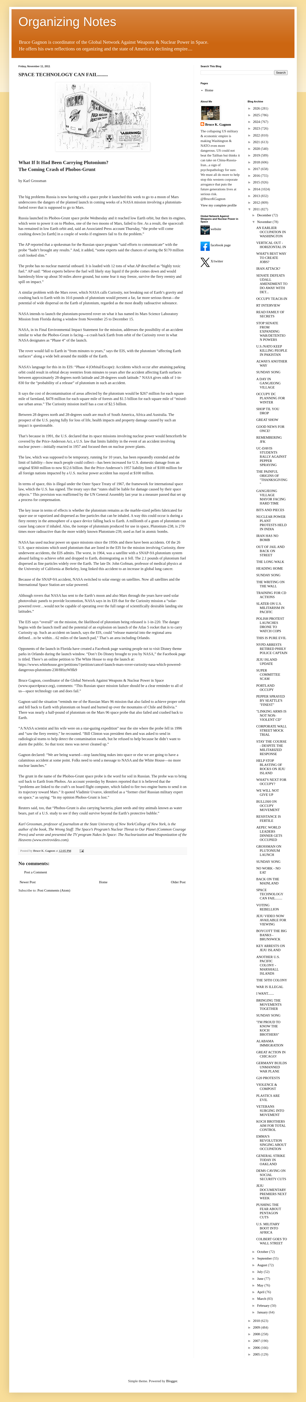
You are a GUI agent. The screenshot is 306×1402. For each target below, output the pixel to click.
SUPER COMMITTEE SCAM (268, 675)
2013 (257, 196)
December (264, 215)
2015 (257, 182)
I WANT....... (265, 993)
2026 (257, 108)
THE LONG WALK (270, 562)
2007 (257, 1341)
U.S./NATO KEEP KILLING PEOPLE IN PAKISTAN (271, 350)
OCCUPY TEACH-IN (271, 299)
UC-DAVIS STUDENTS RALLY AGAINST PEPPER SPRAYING (271, 456)
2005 (257, 1354)
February (264, 1305)
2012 (257, 202)
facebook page (216, 245)
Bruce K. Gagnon (218, 124)
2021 (257, 142)
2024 (257, 122)
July (260, 1272)
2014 (257, 189)
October (263, 1252)
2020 (257, 149)
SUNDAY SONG (268, 372)
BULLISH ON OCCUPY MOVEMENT (268, 806)
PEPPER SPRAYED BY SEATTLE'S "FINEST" (270, 701)
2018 (257, 162)
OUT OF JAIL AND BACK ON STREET (270, 551)
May (260, 1285)
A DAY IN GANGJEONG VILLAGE (268, 383)
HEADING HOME (269, 568)
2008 (257, 1334)
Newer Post (28, 882)
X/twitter (212, 261)
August (262, 1265)
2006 (257, 1348)
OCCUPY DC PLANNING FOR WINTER (270, 398)
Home (103, 882)
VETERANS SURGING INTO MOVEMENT (270, 1111)
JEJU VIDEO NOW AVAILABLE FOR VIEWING (271, 920)
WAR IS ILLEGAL (269, 987)
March (262, 1299)
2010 (257, 1321)
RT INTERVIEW (268, 305)
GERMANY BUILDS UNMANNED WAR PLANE (271, 1067)
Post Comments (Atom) (54, 890)
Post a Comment (35, 872)
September (265, 1258)
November (265, 222)
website (211, 229)
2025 (257, 115)
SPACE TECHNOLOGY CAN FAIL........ (269, 894)
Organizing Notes (67, 21)
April (261, 1292)
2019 (257, 155)
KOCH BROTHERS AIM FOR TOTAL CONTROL (271, 1126)
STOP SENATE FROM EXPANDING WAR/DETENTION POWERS (271, 331)
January (263, 1312)
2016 (257, 175)
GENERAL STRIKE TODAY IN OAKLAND (270, 1160)
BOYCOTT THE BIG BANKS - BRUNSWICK (271, 935)
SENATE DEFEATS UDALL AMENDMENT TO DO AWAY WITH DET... (271, 284)
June (260, 1278)
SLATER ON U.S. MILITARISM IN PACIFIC (270, 608)
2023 (257, 128)
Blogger (171, 1381)
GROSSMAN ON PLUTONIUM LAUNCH (268, 851)
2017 (257, 169)
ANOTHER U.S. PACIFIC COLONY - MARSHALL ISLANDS (268, 965)
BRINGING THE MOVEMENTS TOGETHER (269, 1005)
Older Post (178, 882)
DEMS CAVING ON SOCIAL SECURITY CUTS (271, 1175)
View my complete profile (219, 205)
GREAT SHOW (267, 420)
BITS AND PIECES (270, 510)
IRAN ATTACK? (268, 268)
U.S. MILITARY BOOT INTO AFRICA (268, 1228)
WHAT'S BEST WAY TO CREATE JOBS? (271, 258)
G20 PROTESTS (268, 1078)
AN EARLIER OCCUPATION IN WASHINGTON (271, 232)
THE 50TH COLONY (271, 980)
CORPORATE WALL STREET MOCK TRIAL (271, 730)
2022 (257, 135)
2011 (257, 209)
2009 (257, 1327)
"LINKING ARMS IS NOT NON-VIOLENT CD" (271, 715)
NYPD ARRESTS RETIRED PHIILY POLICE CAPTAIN (271, 649)
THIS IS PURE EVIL (271, 638)
